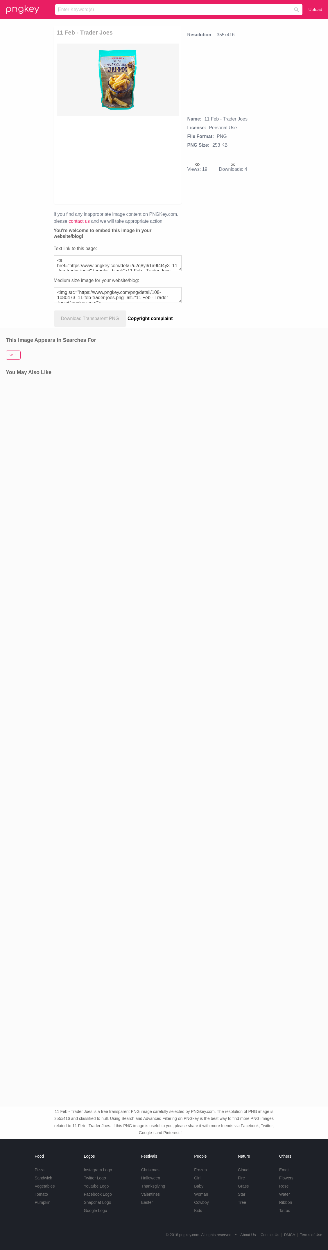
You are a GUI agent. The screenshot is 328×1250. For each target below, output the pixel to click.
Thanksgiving (153, 1186)
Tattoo (284, 1210)
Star (241, 1194)
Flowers (286, 1178)
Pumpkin (42, 1202)
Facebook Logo (98, 1194)
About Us (248, 1235)
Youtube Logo (96, 1186)
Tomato (41, 1194)
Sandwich (43, 1178)
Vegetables (45, 1186)
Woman (201, 1194)
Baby (198, 1186)
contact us (79, 221)
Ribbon (285, 1202)
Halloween (150, 1178)
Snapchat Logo (97, 1202)
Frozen (200, 1170)
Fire (241, 1178)
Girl (197, 1178)
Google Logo (95, 1210)
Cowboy (201, 1202)
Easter (147, 1202)
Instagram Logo (98, 1170)
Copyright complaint (150, 318)
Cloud (243, 1170)
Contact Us (270, 1235)
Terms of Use (311, 1235)
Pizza (39, 1170)
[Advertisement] (161, 159)
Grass (243, 1186)
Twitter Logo (95, 1178)
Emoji (284, 1170)
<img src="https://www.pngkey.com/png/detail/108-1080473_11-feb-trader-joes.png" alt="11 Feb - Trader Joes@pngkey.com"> (118, 295)
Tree (242, 1202)
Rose (284, 1186)
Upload (315, 9)
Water (284, 1194)
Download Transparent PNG (90, 318)
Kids (198, 1210)
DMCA (289, 1235)
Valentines (150, 1194)
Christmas (150, 1170)
